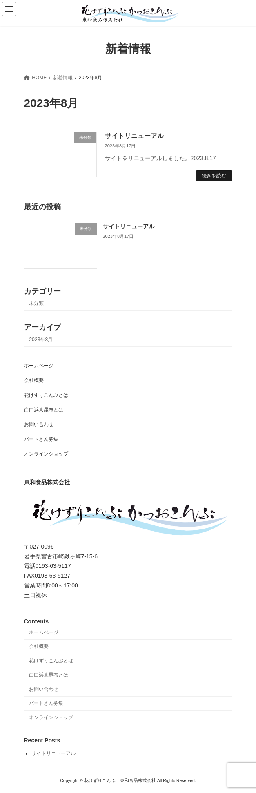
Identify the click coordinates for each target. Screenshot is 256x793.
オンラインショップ (46, 454)
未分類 (36, 303)
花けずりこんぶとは (46, 395)
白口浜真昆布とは (43, 410)
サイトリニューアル (134, 135)
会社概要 (34, 380)
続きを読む (214, 176)
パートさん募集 (41, 439)
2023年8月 (41, 339)
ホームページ (38, 366)
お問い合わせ (38, 424)
